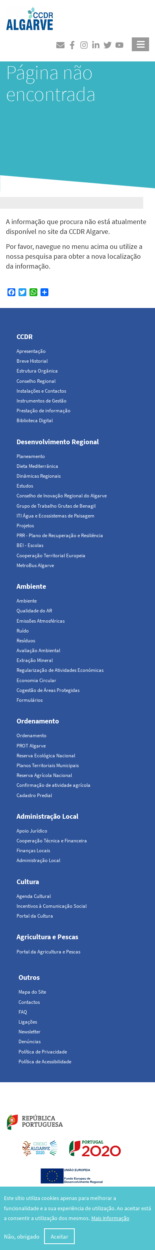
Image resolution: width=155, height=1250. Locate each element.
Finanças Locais (33, 850)
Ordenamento (38, 720)
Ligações (27, 1021)
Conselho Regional (36, 381)
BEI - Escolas (30, 545)
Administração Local (47, 816)
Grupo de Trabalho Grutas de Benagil (56, 506)
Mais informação (110, 1218)
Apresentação (31, 351)
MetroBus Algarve (35, 565)
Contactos (29, 1002)
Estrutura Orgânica (37, 370)
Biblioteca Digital (35, 420)
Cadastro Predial (34, 795)
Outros (29, 977)
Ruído (23, 630)
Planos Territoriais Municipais (48, 765)
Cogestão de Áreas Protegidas (48, 690)
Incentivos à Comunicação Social (52, 906)
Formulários (29, 700)
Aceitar (59, 1237)
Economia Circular (36, 680)
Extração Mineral (35, 660)
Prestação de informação (43, 410)
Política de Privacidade (42, 1051)
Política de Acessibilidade (44, 1061)
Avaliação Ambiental (38, 650)
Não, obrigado (21, 1237)
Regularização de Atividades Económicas (60, 670)
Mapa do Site (32, 992)
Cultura (28, 881)
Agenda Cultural (34, 896)
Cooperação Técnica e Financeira (52, 840)
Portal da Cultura (35, 915)
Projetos (25, 525)
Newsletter (29, 1031)
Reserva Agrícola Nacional (44, 775)
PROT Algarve (31, 745)
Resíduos (26, 640)
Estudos (25, 485)
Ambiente (31, 586)
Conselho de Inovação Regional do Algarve (62, 495)
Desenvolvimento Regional (58, 441)
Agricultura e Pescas (47, 936)
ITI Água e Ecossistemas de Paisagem (55, 515)
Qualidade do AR (34, 610)
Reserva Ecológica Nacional (46, 755)
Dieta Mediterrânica (37, 466)
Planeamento (31, 456)
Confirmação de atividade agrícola (53, 785)
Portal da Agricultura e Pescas (48, 951)
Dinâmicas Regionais (39, 476)
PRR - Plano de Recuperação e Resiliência (60, 535)
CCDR (25, 336)
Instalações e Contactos (41, 391)
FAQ (22, 1012)
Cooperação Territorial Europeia (51, 555)
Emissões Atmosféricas (41, 621)
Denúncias (29, 1041)
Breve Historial (32, 361)
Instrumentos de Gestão (41, 400)
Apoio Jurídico (32, 830)
